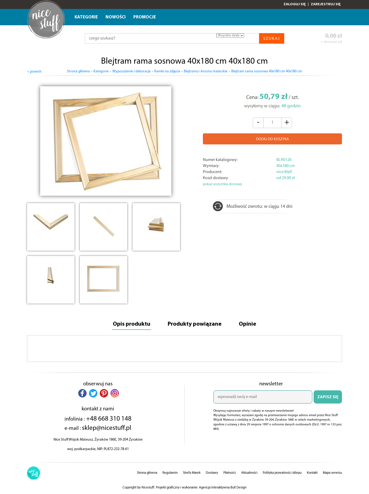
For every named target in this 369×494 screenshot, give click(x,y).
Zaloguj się (294, 4)
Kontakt (312, 473)
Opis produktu (131, 324)
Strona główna (78, 71)
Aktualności (249, 473)
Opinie (247, 324)
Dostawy (212, 473)
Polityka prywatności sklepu (282, 473)
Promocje (144, 17)
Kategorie (86, 17)
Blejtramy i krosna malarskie (206, 71)
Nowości (116, 17)
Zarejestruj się (326, 4)
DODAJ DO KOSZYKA (272, 139)
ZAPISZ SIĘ (327, 397)
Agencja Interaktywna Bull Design (222, 487)
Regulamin (170, 473)
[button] (82, 393)
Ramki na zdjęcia (167, 71)
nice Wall (284, 172)
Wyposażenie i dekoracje (131, 71)
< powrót (34, 72)
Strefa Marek (192, 473)
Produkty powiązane (195, 324)
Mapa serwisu (332, 473)
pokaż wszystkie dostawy (222, 184)
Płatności (229, 473)
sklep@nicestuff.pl (106, 428)
